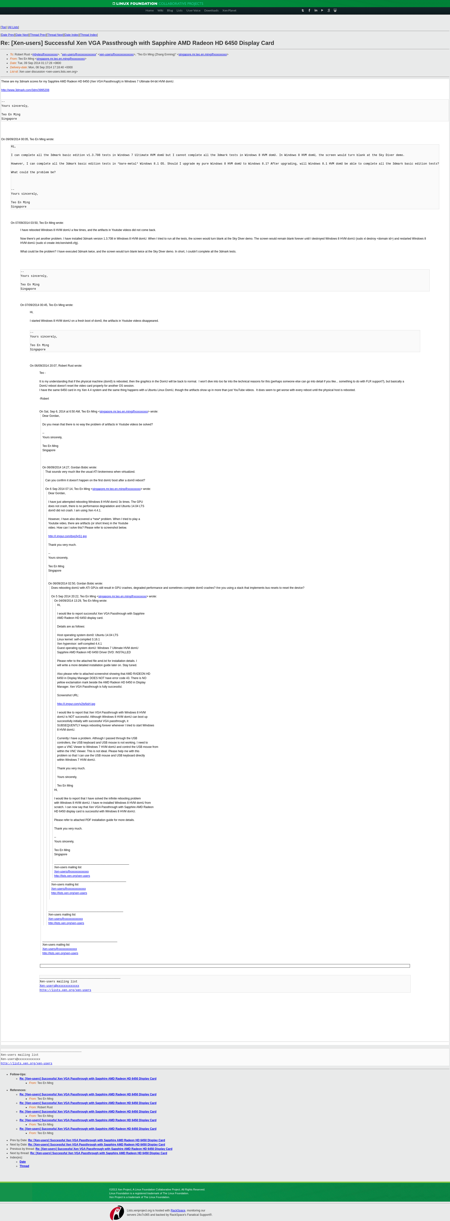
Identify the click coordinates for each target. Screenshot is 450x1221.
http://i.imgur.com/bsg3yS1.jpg (67, 536)
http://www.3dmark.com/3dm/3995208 (25, 90)
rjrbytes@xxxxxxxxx (45, 54)
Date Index (72, 35)
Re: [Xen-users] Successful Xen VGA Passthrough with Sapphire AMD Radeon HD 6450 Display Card (88, 1078)
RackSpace (178, 1210)
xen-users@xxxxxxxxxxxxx (79, 54)
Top (3, 27)
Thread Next (55, 35)
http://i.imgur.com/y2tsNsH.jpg (76, 704)
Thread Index (88, 35)
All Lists (13, 27)
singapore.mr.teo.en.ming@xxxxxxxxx (203, 54)
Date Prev (7, 35)
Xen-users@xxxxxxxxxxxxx (71, 871)
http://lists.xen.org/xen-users (72, 876)
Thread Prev (38, 35)
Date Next (22, 35)
